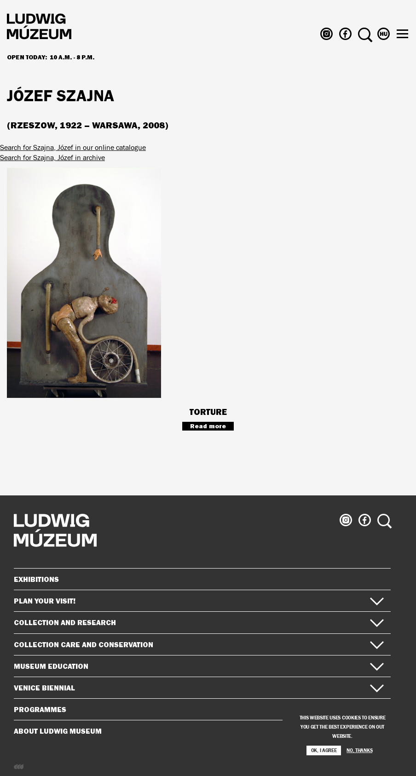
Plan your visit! (199, 600)
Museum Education (199, 666)
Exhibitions (36, 579)
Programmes (40, 709)
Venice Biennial (199, 687)
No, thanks (359, 753)
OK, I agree (324, 753)
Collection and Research (199, 622)
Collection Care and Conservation (199, 644)
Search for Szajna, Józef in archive (52, 157)
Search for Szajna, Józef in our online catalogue (73, 147)
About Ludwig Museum (199, 731)
